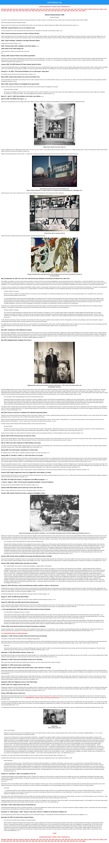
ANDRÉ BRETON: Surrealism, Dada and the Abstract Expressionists (42, 697)
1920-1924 (21, 9)
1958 (33, 10)
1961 (42, 10)
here (70, 274)
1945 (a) (86, 9)
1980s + (84, 10)
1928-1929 (32, 9)
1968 (65, 10)
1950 (7, 10)
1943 (78, 9)
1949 (4, 10)
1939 (66, 9)
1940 (69, 9)
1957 (30, 10)
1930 (37, 9)
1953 (17, 10)
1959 (36, 10)
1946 (94, 9)
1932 (43, 9)
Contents (54, 6)
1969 (68, 10)
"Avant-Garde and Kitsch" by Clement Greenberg (15, 633)
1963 (49, 10)
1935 (53, 9)
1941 (72, 9)
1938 (63, 9)
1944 (81, 9)
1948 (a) (101, 9)
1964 (52, 10)
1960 (39, 10)
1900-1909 (9, 9)
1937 (59, 9)
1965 (55, 10)
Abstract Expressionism (45, 6)
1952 (14, 10)
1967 (61, 10)
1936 (56, 9)
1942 (75, 9)
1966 (58, 10)
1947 (97, 9)
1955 (23, 10)
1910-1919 (15, 9)
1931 (40, 9)
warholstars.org (54, 2)
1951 (11, 10)
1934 (50, 9)
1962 (45, 10)
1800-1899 (3, 9)
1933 (47, 9)
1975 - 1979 (78, 10)
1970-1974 (72, 10)
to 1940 (54, 833)
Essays (59, 6)
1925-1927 (26, 9)
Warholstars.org (66, 6)
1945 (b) (90, 9)
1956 (27, 10)
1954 (20, 10)
